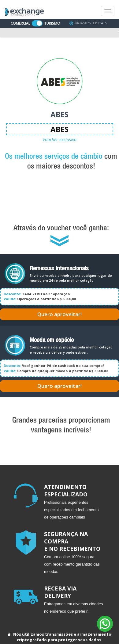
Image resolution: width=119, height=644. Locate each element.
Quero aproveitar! (59, 314)
